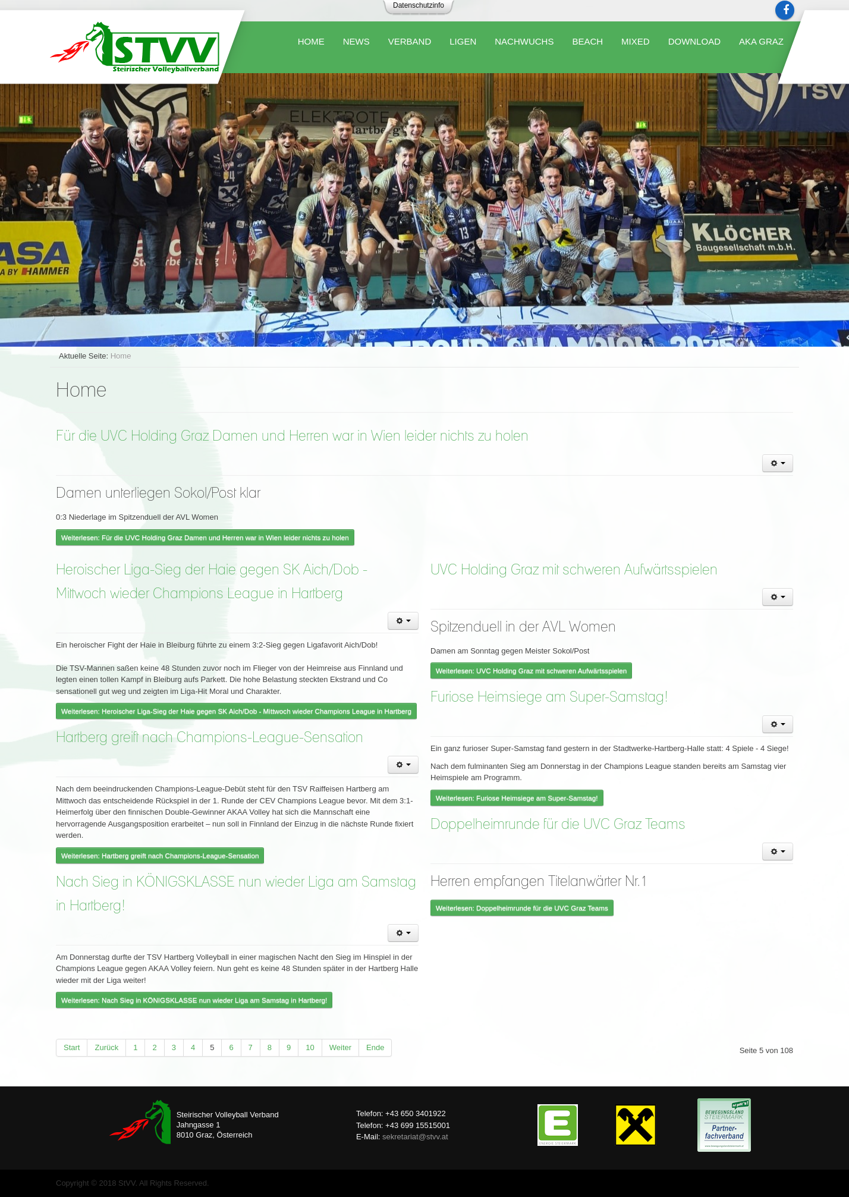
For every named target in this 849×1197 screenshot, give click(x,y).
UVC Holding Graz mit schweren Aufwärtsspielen (574, 570)
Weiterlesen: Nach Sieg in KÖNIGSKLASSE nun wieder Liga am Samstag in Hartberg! (194, 1000)
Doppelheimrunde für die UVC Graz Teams (558, 825)
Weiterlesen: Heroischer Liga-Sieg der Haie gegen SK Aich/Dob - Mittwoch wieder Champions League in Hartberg (236, 711)
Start (72, 1047)
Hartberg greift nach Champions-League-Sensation (209, 738)
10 (310, 1047)
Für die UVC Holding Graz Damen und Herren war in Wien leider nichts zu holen (292, 436)
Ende (375, 1047)
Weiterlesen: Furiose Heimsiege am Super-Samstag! (517, 798)
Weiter (340, 1047)
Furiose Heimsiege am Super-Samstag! (549, 697)
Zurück (106, 1047)
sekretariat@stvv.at (415, 1136)
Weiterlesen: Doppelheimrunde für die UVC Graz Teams (522, 908)
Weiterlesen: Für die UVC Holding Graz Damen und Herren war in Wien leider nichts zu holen (205, 537)
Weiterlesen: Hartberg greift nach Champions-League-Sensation (160, 855)
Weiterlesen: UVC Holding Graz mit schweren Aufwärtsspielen (531, 670)
